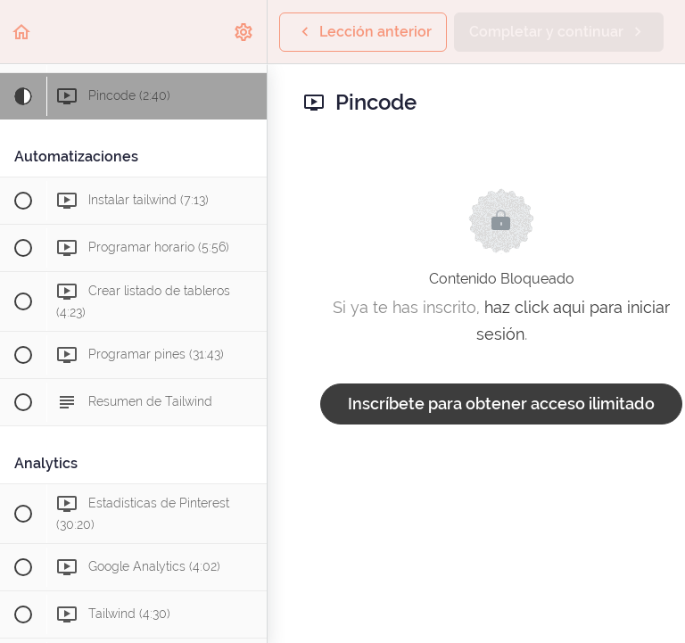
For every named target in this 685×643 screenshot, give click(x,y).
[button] (22, 31)
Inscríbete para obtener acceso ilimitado (501, 403)
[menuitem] (244, 31)
